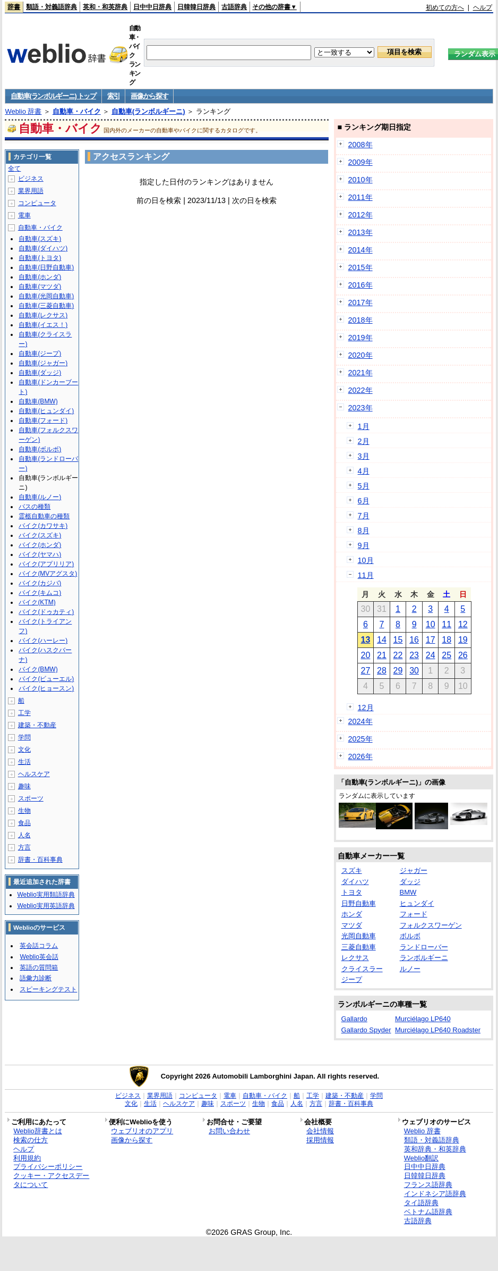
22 (398, 655)
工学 (24, 713)
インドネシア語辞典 (435, 1194)
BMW (408, 892)
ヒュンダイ (417, 903)
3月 (364, 456)
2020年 (360, 355)
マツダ (351, 925)
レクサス (355, 958)
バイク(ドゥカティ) (46, 612)
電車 (24, 215)
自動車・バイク (77, 111)
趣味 (24, 786)
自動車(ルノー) (40, 497)
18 (446, 639)
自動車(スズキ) (40, 238)
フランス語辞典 (428, 1185)
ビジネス (31, 178)
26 (463, 655)
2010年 (360, 179)
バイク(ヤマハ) (40, 554)
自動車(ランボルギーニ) (148, 111)
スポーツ (31, 798)
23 (414, 655)
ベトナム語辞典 (428, 1212)
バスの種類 (34, 506)
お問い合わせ (229, 1131)
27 (365, 670)
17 (430, 639)
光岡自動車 (358, 936)
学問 (24, 737)
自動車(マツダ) (40, 286)
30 (414, 670)
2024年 (360, 721)
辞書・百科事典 (40, 859)
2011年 (360, 197)
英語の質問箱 (39, 967)
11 (446, 624)
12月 (366, 707)
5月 (364, 486)
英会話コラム (39, 945)
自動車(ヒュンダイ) (46, 411)
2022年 (360, 390)
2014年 (360, 250)
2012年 (360, 215)
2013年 (360, 232)
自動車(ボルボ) (40, 449)
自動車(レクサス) (43, 315)
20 (365, 655)
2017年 (360, 302)
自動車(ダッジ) (40, 372)
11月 (366, 575)
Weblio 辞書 (23, 111)
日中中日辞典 (152, 7)
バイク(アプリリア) (46, 564)
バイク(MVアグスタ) (48, 573)
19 (463, 639)
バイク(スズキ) (40, 535)
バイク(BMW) (38, 669)
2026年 (360, 756)
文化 (24, 749)
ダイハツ (355, 882)
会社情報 (320, 1131)
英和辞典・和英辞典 (435, 1149)
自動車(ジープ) (40, 353)
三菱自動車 (358, 947)
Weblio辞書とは (37, 1131)
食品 (24, 823)
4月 (364, 471)
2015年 (360, 267)
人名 (24, 835)
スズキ (351, 870)
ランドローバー (424, 947)
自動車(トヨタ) (40, 258)
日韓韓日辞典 (196, 7)
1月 (364, 426)
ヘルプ (482, 7)
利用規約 (27, 1158)
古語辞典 (234, 7)
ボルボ (410, 936)
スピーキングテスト (48, 989)
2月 (364, 441)
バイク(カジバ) (40, 583)
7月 (364, 515)
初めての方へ (445, 7)
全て (14, 168)
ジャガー (413, 870)
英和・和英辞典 (105, 7)
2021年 (360, 372)
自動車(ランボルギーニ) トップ (53, 96)
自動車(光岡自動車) (46, 296)
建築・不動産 (37, 725)
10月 (366, 560)
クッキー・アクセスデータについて (51, 1180)
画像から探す (149, 96)
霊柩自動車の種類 (44, 516)
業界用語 (31, 191)
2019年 (360, 337)
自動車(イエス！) (43, 325)
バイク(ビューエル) (46, 679)
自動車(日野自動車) (46, 267)
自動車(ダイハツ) (43, 248)
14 (382, 639)
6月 (364, 500)
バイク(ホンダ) (40, 545)
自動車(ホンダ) (40, 277)
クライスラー (362, 969)
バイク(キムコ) (40, 592)
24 (430, 655)
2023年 (360, 407)
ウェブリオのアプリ (142, 1131)
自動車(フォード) (43, 420)
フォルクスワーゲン (431, 925)
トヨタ (351, 892)
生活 (24, 761)
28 (382, 670)
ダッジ (410, 882)
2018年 (360, 320)
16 (414, 639)
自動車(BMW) (38, 401)
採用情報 (320, 1140)
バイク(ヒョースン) (46, 688)
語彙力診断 (35, 978)
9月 (364, 545)
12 (463, 624)
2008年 (360, 144)
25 (446, 655)
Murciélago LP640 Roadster (437, 1030)
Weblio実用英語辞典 (45, 906)
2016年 (360, 285)
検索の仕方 (30, 1140)
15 (398, 639)
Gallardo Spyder (366, 1030)
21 (382, 655)
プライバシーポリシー (47, 1167)
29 (398, 670)
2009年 (360, 162)
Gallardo (354, 1019)
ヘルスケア (34, 774)
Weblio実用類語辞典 (45, 894)
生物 (24, 810)
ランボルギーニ (424, 958)
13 (365, 639)
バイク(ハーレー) (43, 640)
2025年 (360, 739)
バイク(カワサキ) (43, 525)
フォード (413, 914)
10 (430, 624)
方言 (24, 847)
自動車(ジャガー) (43, 363)
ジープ (351, 979)
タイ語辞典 (421, 1203)
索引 (113, 96)
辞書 (13, 7)
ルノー (410, 969)
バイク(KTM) (37, 602)
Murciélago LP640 (423, 1019)
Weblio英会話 (39, 957)
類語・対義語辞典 (51, 7)
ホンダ (351, 914)
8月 (364, 530)
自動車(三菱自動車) (46, 305)
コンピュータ (37, 203)
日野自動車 (358, 903)
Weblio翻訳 (421, 1158)
